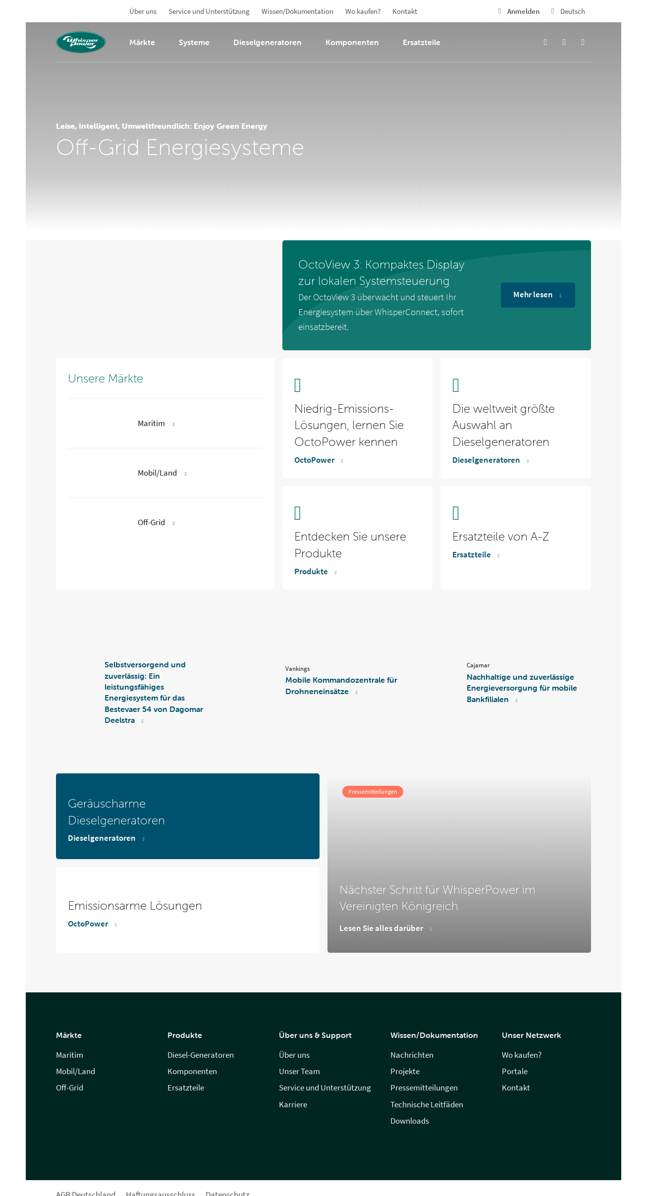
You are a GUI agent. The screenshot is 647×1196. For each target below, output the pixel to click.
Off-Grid (69, 1088)
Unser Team (299, 1071)
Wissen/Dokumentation (297, 11)
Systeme (194, 42)
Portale (515, 1071)
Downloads (409, 1121)
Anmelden (523, 11)
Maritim (69, 1055)
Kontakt (404, 11)
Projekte (405, 1071)
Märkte (142, 42)
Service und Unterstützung (209, 11)
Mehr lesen (533, 294)
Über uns (143, 11)
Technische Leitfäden (426, 1104)
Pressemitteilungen (424, 1088)
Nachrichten (411, 1055)
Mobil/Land (75, 1071)
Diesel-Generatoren (200, 1055)
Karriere (293, 1104)
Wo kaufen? (362, 11)
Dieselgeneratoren (267, 42)
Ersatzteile (421, 42)
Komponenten (352, 42)
